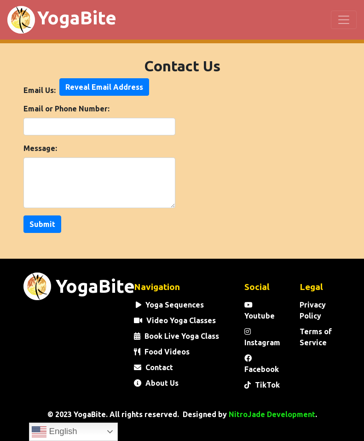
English (54, 431)
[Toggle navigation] (344, 20)
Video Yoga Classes (175, 320)
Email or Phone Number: (66, 108)
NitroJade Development (272, 414)
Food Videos (162, 352)
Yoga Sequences (169, 305)
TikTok (262, 385)
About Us (156, 383)
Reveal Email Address (104, 87)
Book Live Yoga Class (176, 336)
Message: (40, 148)
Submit (42, 224)
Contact (153, 367)
